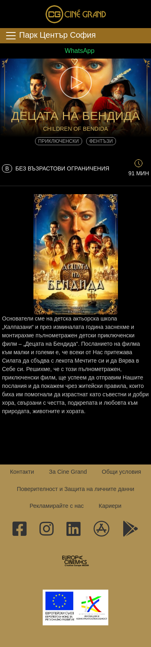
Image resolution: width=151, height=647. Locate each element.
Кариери (110, 506)
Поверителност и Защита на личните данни (75, 489)
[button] (75, 83)
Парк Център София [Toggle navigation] (50, 36)
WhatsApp (75, 50)
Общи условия (121, 472)
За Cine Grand (68, 472)
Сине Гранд (76, 14)
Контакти (22, 472)
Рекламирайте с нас (56, 506)
